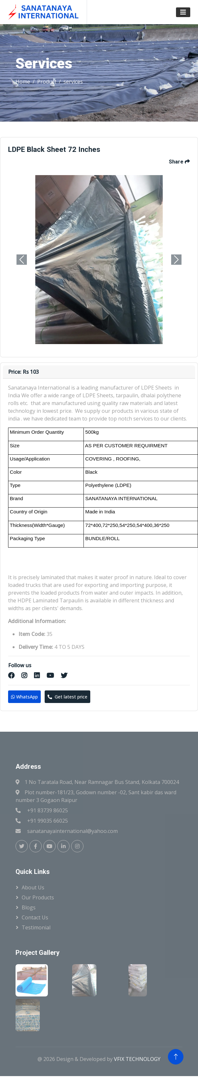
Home (23, 81)
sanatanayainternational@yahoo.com (72, 831)
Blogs (29, 907)
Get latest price (67, 697)
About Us (33, 887)
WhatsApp (24, 697)
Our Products (38, 897)
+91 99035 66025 (47, 820)
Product (46, 81)
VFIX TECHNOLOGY (137, 1059)
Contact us (35, 917)
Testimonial (36, 927)
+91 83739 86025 (47, 810)
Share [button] (179, 162)
